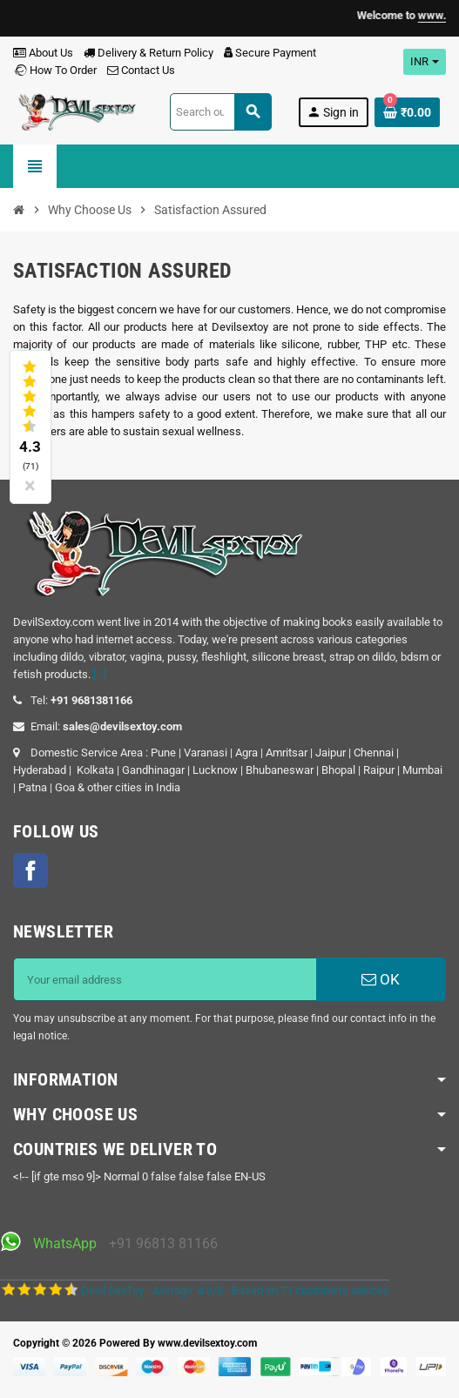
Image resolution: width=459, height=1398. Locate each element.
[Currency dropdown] (424, 62)
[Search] (220, 112)
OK (380, 979)
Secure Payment (270, 52)
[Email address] (165, 979)
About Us (43, 52)
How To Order (55, 70)
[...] (99, 674)
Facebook (30, 870)
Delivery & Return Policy (148, 52)
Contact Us (141, 70)
